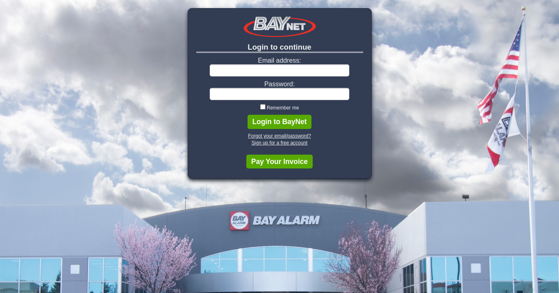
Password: (279, 84)
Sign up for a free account (279, 143)
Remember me (283, 108)
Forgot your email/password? (279, 136)
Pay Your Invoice (279, 161)
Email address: (279, 60)
